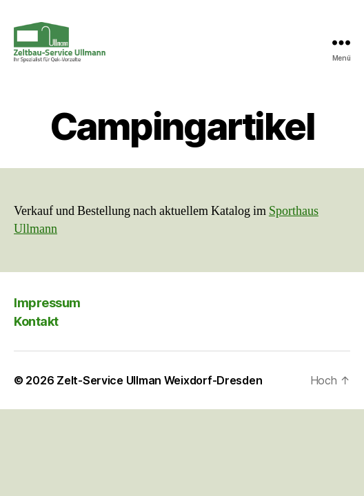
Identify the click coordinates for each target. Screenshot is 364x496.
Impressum (47, 303)
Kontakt (36, 321)
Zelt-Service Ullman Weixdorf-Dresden (159, 380)
